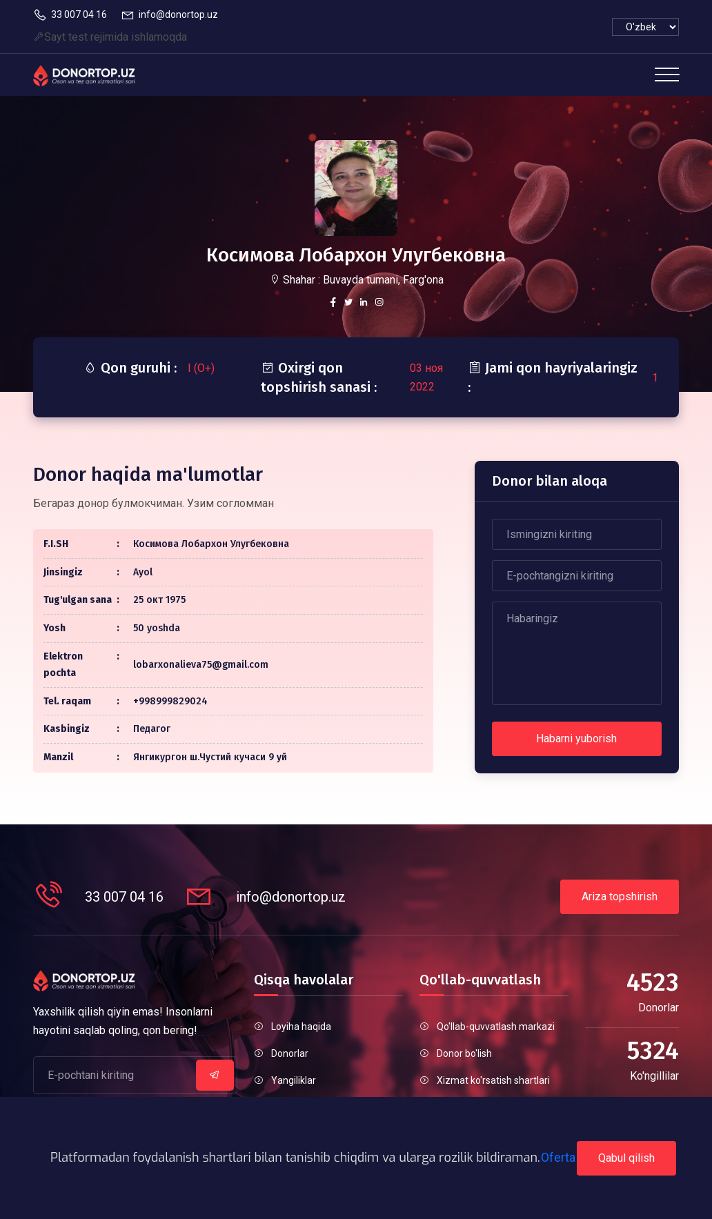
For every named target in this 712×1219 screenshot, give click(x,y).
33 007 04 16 (70, 15)
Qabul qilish (626, 1158)
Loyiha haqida (301, 1026)
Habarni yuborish (576, 738)
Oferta (558, 1157)
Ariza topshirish (619, 896)
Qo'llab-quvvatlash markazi (496, 1026)
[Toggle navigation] (667, 74)
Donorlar (289, 1053)
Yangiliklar (293, 1080)
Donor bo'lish (464, 1053)
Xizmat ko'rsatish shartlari (493, 1080)
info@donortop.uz (169, 15)
